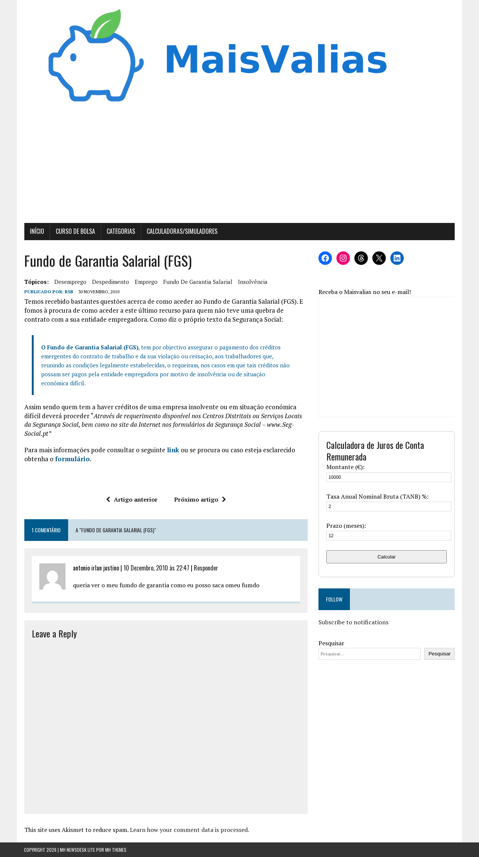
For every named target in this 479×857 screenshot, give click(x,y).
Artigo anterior (132, 499)
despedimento (110, 281)
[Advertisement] (239, 167)
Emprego (145, 281)
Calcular (387, 557)
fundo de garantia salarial (197, 281)
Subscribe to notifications (353, 622)
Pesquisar (331, 643)
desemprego (70, 281)
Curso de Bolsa (75, 231)
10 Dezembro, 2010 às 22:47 (156, 568)
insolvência (252, 281)
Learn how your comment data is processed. (189, 830)
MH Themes (115, 850)
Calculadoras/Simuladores (181, 231)
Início (37, 231)
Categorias (120, 231)
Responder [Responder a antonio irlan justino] (205, 568)
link (173, 450)
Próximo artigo (200, 499)
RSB (68, 291)
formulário (72, 458)
